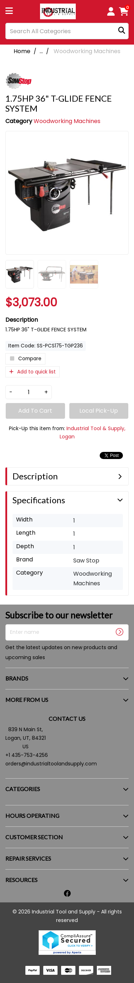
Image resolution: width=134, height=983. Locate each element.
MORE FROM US (26, 699)
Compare (25, 358)
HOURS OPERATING (32, 815)
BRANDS (16, 678)
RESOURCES (21, 879)
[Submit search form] (121, 31)
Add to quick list (32, 371)
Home (22, 51)
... (41, 51)
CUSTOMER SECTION (34, 837)
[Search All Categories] (67, 31)
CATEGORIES (22, 788)
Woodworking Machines (87, 51)
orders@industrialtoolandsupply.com (51, 763)
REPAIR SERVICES (28, 858)
